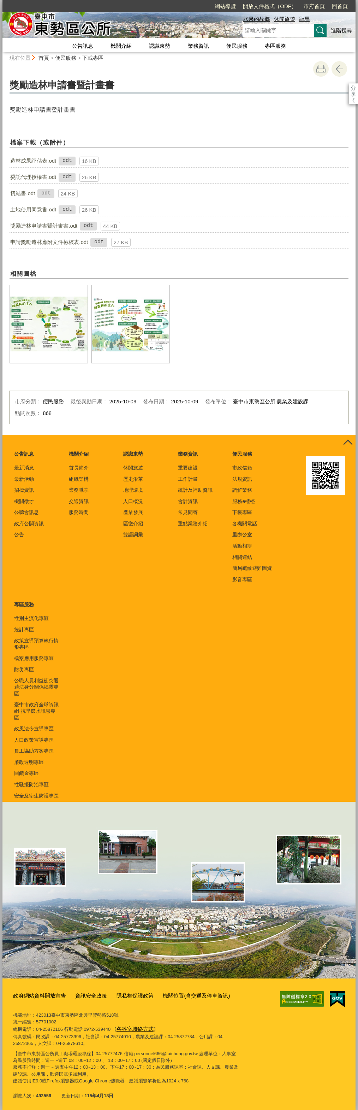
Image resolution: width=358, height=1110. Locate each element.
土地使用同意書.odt (33, 209)
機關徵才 (24, 501)
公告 (19, 534)
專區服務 (275, 46)
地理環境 (133, 490)
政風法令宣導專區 (34, 728)
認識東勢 (159, 46)
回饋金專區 (26, 773)
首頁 (43, 58)
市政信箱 (242, 468)
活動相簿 (242, 546)
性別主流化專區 (31, 618)
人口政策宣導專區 (34, 740)
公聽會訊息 (26, 512)
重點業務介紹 (193, 523)
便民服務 (236, 46)
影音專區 (242, 579)
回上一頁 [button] (339, 69)
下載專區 (92, 58)
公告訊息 (82, 46)
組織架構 (79, 479)
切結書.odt (22, 193)
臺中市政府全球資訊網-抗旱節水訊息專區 (36, 711)
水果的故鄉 (256, 19)
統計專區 (24, 629)
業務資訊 (198, 46)
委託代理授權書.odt (33, 177)
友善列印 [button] (321, 69)
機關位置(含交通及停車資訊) (176, 994)
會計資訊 (188, 501)
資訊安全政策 (82, 994)
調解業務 (242, 490)
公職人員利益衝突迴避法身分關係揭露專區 (36, 687)
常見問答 (188, 512)
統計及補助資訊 (195, 490)
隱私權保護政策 (121, 994)
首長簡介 (79, 468)
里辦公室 (242, 534)
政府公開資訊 (29, 523)
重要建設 (188, 468)
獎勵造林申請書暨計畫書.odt (43, 226)
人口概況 (133, 501)
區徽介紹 (133, 523)
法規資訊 (242, 479)
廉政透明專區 (29, 762)
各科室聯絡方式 (133, 1026)
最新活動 (24, 479)
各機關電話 (244, 523)
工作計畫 (188, 479)
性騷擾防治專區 (31, 784)
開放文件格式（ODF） (229, 6)
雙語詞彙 (133, 534)
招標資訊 (24, 490)
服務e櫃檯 (243, 501)
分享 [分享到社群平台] (353, 87)
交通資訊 (79, 501)
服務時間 (79, 512)
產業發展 (133, 512)
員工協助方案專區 (34, 751)
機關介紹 (121, 46)
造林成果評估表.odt (33, 161)
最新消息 (24, 468)
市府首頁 (273, 6)
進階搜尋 (341, 30)
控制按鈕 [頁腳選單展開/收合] (348, 442)
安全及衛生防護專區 (36, 796)
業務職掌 (79, 490)
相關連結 (242, 557)
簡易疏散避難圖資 (252, 568)
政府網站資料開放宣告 (36, 994)
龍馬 (304, 19)
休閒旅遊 (284, 19)
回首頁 (299, 6)
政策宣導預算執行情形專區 (36, 644)
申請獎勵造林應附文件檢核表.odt (49, 242)
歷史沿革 (133, 479)
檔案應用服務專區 (34, 658)
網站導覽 (184, 6)
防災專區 (24, 669)
